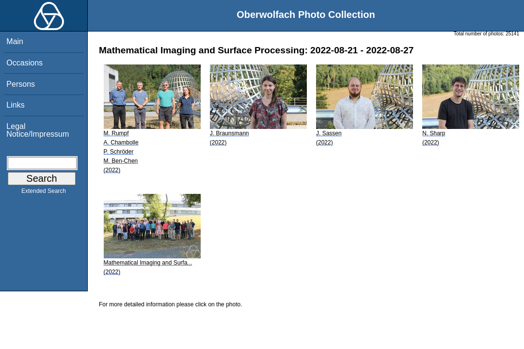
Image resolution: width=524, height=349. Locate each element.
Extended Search (43, 193)
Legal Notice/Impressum (37, 130)
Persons (20, 84)
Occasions (24, 63)
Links (15, 105)
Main (14, 41)
